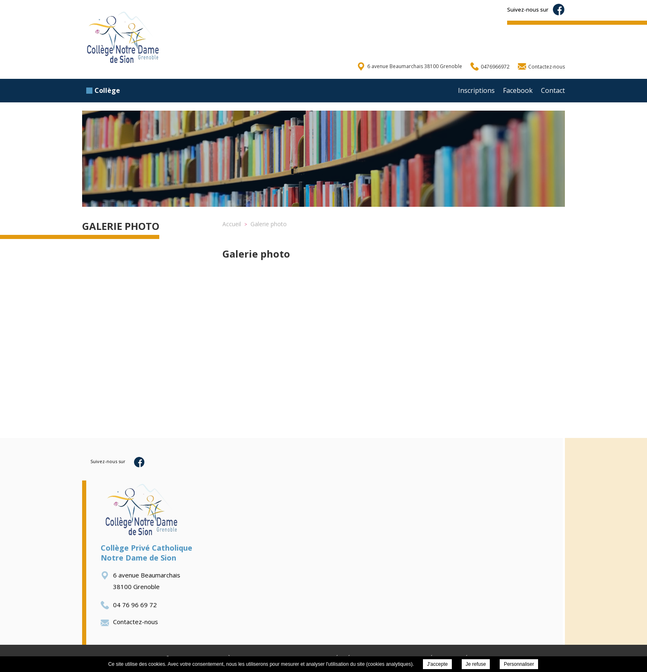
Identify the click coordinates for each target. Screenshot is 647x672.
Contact (553, 90)
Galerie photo (120, 226)
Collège (103, 90)
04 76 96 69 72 (129, 605)
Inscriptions (476, 90)
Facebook (518, 90)
